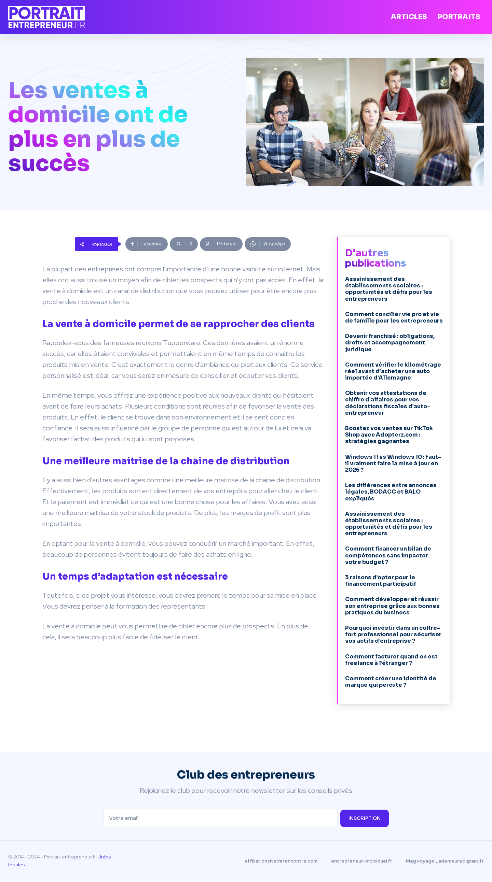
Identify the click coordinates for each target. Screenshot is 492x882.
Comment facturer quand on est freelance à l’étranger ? (391, 660)
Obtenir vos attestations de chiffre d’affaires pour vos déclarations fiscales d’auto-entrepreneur (387, 402)
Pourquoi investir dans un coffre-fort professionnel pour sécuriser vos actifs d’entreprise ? (393, 634)
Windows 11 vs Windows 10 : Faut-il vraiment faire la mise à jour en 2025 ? (393, 463)
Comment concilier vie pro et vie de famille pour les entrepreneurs (394, 317)
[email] (220, 819)
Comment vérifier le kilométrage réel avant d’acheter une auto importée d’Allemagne (393, 371)
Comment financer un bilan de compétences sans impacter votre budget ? (388, 555)
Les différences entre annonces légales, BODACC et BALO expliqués (391, 492)
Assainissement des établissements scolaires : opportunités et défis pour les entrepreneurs (388, 288)
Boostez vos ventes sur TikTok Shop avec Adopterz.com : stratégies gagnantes (389, 435)
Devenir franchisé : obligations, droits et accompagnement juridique (390, 342)
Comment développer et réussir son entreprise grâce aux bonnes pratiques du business (392, 606)
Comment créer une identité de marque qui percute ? (390, 681)
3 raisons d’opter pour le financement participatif (380, 580)
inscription (364, 819)
